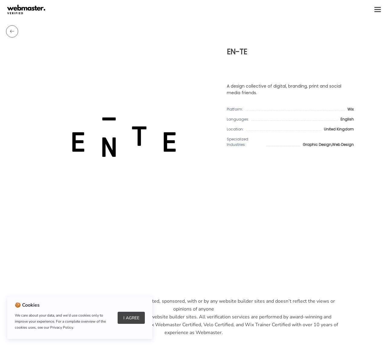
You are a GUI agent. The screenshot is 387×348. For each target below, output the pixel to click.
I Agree (131, 318)
